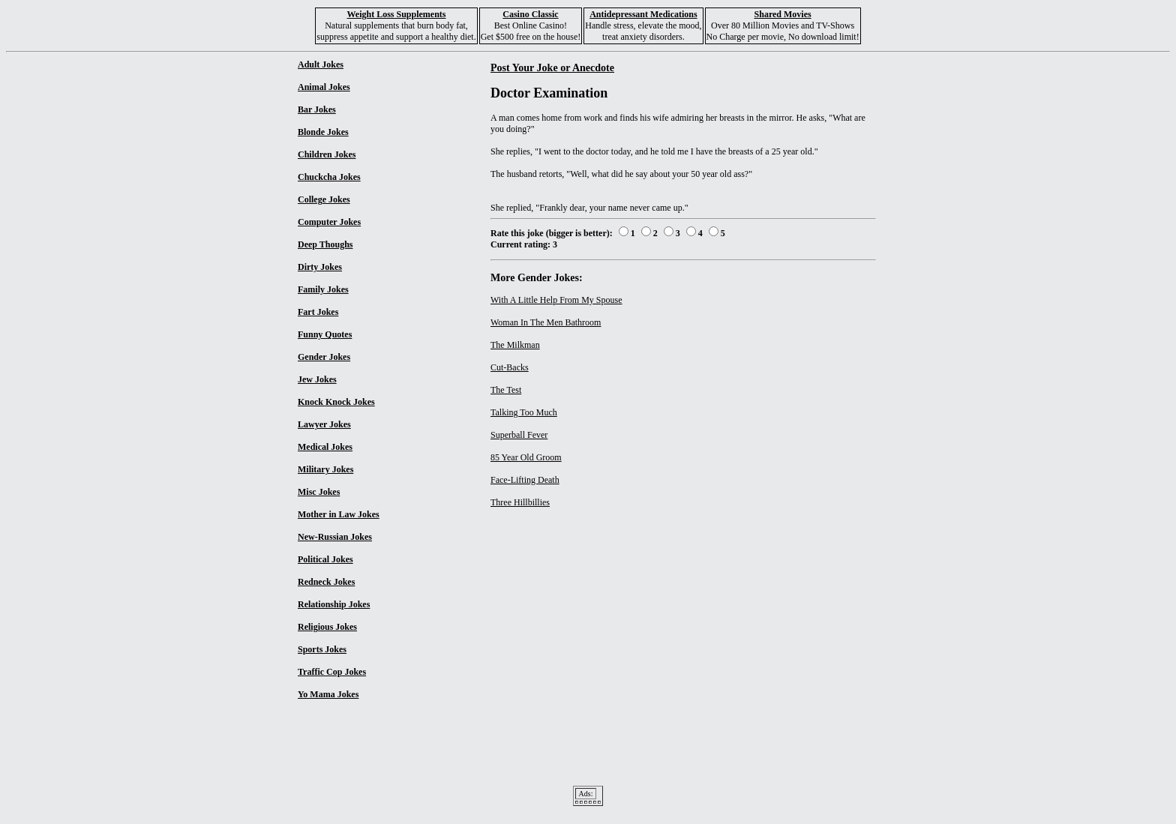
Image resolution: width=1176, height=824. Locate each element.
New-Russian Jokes (335, 537)
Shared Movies (783, 14)
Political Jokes (325, 559)
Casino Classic (530, 14)
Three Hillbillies (520, 502)
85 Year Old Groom (526, 457)
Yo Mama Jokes (328, 694)
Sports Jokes (322, 649)
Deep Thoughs (325, 244)
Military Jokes (325, 469)
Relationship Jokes (334, 604)
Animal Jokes (324, 87)
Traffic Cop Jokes (332, 672)
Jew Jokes (317, 379)
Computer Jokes (329, 222)
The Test (505, 390)
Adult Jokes (321, 64)
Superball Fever (519, 435)
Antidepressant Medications (643, 14)
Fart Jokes (318, 312)
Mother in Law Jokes (339, 514)
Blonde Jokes (323, 132)
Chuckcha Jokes (329, 177)
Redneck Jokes (326, 582)
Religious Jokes (327, 627)
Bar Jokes (317, 109)
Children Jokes (327, 154)
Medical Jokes (325, 447)
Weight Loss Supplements (396, 14)
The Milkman (515, 345)
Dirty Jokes (320, 267)
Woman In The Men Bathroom (545, 322)
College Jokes (324, 199)
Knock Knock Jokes (336, 402)
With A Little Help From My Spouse (556, 300)
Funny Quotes (325, 334)
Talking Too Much (523, 412)
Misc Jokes (319, 492)
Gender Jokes (324, 357)
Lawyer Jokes (324, 424)
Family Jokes (323, 289)
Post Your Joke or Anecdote (552, 67)
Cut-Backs (509, 367)
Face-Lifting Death (525, 480)
